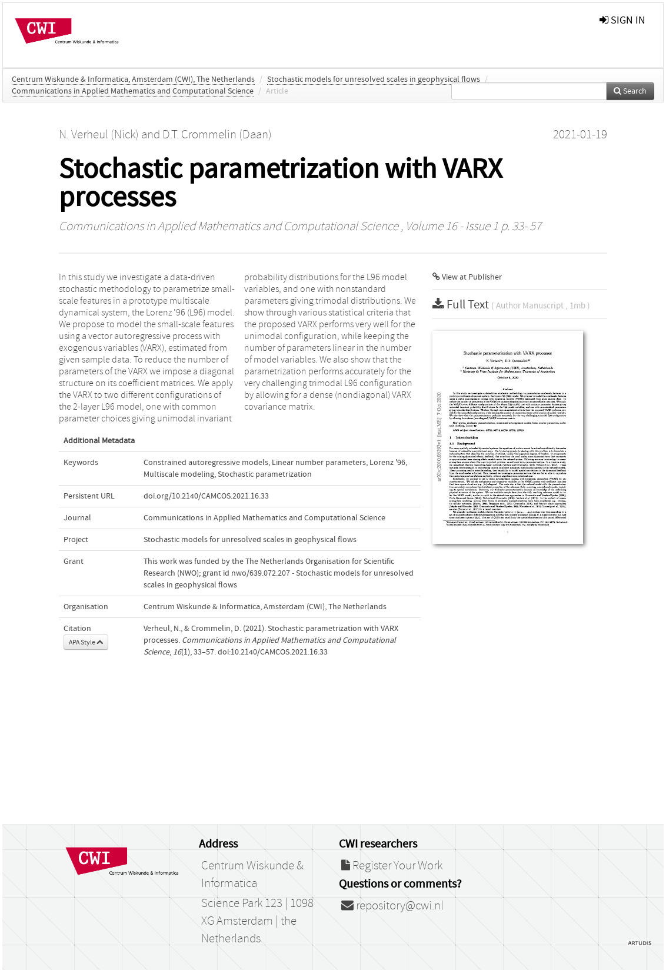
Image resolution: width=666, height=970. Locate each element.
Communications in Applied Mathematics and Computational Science (133, 91)
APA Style (86, 642)
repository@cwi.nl (392, 906)
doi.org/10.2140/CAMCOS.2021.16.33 (206, 496)
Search (630, 91)
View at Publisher (467, 277)
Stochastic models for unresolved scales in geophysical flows (373, 79)
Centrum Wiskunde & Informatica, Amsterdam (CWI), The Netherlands (133, 79)
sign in (622, 20)
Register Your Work (391, 866)
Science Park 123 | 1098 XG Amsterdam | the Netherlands (257, 921)
